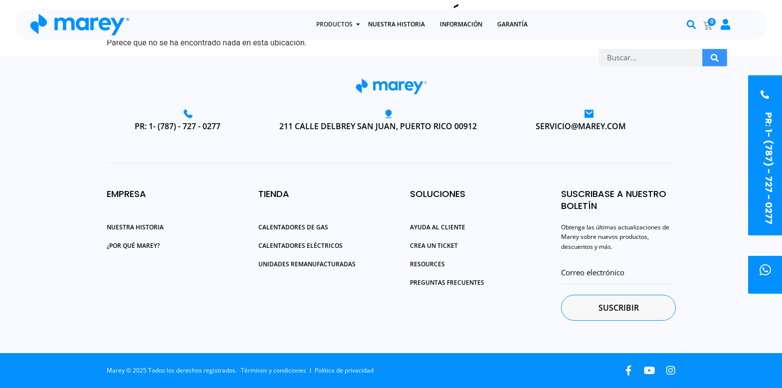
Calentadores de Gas (293, 227)
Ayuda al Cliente (437, 227)
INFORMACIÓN (461, 24)
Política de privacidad (344, 370)
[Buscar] (714, 57)
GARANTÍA (512, 24)
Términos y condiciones (273, 370)
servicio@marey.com (581, 126)
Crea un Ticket (434, 245)
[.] (765, 269)
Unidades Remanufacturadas (307, 264)
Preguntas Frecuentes (447, 282)
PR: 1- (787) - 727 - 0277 (177, 126)
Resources (427, 264)
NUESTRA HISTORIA (396, 24)
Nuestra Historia (135, 227)
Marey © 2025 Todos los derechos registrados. (172, 370)
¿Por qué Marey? (133, 245)
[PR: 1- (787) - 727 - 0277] (765, 90)
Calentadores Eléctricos (300, 245)
